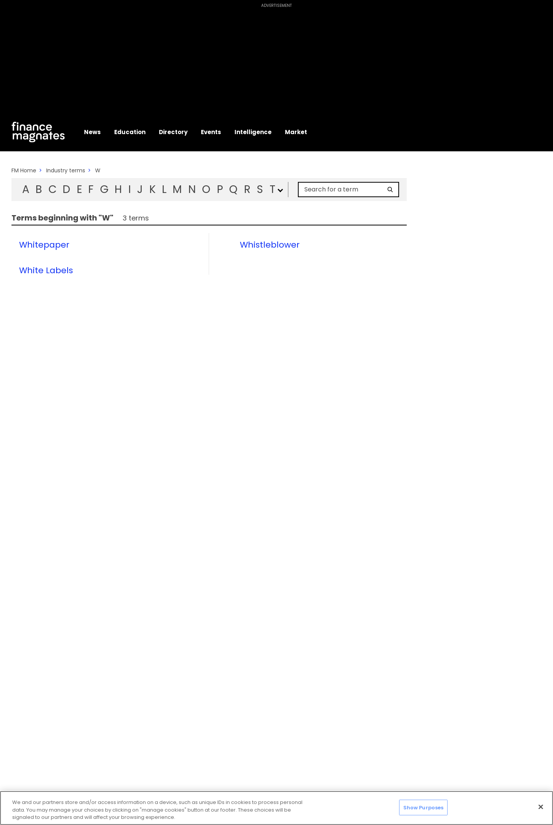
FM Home (23, 170)
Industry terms (65, 170)
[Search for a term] (344, 189)
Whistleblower (270, 245)
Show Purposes (423, 807)
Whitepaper (44, 245)
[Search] (390, 189)
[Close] (540, 806)
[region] (276, 808)
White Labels (46, 270)
